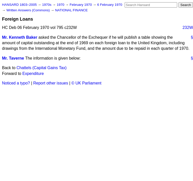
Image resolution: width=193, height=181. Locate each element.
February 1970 (81, 5)
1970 (61, 5)
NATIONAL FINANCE (71, 10)
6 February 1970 (109, 5)
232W (187, 27)
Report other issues (50, 83)
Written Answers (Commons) (28, 10)
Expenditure (33, 73)
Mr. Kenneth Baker (19, 37)
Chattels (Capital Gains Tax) (42, 68)
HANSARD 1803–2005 (19, 5)
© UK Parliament (86, 83)
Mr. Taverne (13, 58)
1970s (47, 5)
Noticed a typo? (16, 83)
